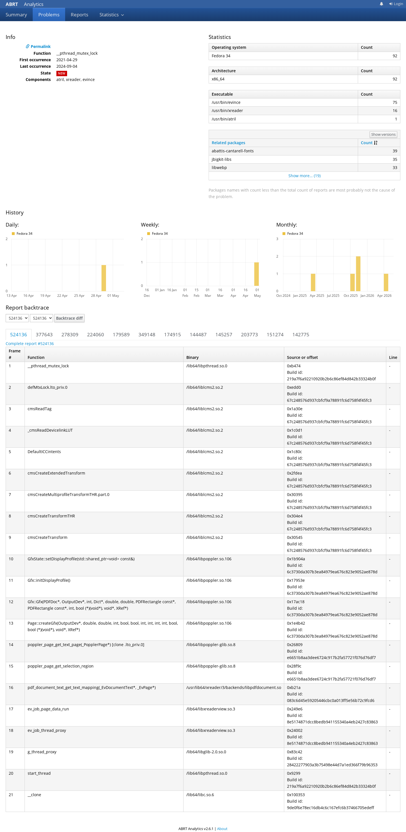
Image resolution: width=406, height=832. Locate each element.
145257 (223, 334)
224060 (95, 334)
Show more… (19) (304, 175)
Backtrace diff (69, 318)
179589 (121, 334)
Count (367, 142)
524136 (18, 334)
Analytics (24, 4)
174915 (172, 334)
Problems (48, 14)
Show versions (383, 134)
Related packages (228, 142)
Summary (16, 14)
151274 (275, 334)
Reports (79, 14)
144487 (198, 334)
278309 (69, 334)
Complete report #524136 (30, 343)
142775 (300, 334)
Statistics (112, 14)
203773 (249, 334)
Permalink (38, 46)
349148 (146, 334)
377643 (44, 334)
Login (396, 3)
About (222, 828)
